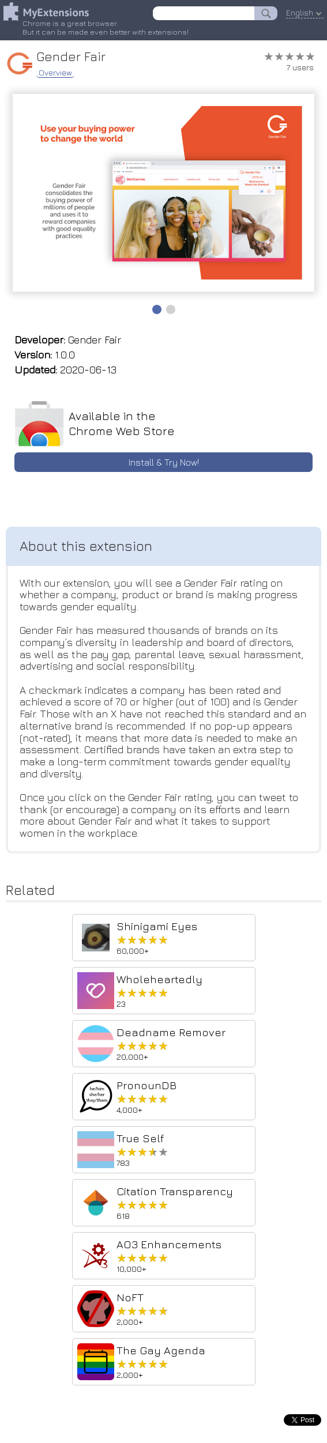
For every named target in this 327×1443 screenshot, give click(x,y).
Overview (55, 72)
